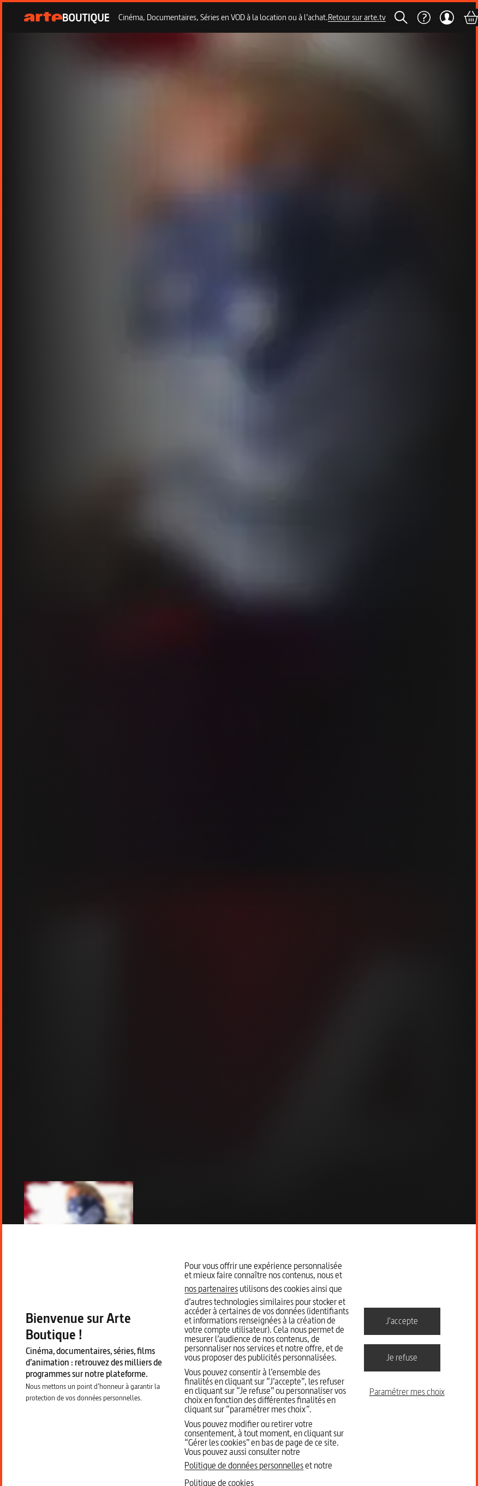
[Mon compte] (446, 17)
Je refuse (401, 1357)
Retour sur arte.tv (357, 17)
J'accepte (402, 1321)
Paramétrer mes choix (407, 1392)
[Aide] (423, 17)
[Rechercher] (401, 17)
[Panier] (470, 17)
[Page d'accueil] (67, 17)
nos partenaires (211, 1289)
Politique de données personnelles (243, 1465)
